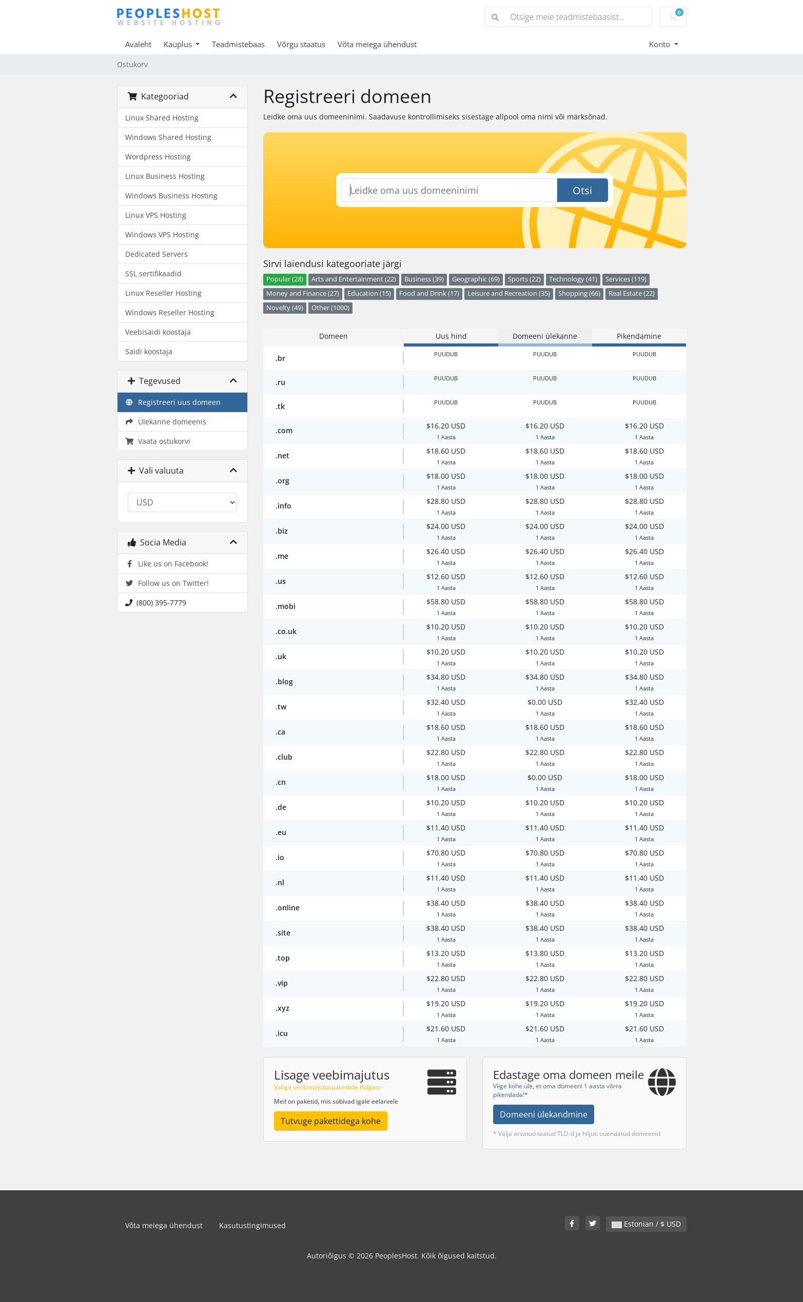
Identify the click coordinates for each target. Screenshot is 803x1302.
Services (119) (626, 279)
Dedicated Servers (156, 254)
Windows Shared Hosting (168, 137)
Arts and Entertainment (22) (353, 279)
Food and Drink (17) (429, 293)
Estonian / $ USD (646, 1224)
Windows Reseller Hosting (169, 312)
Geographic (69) (476, 279)
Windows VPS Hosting (162, 234)
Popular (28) (284, 279)
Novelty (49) (284, 307)
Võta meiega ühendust (377, 44)
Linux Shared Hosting (162, 118)
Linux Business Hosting (165, 176)
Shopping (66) (579, 293)
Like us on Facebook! (167, 563)
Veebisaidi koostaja (158, 332)
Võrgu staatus (301, 44)
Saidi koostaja (148, 351)
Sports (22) (524, 279)
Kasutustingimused (252, 1225)
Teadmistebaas (238, 44)
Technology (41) (573, 279)
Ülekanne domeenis (166, 421)
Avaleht (138, 44)
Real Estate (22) (632, 293)
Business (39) (424, 279)
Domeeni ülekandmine (543, 1114)
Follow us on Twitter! (167, 583)
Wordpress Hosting (158, 156)
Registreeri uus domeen (173, 402)
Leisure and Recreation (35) (508, 293)
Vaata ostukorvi (158, 441)
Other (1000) (330, 307)
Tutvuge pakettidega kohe (331, 1121)
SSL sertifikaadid (153, 273)
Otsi (582, 190)
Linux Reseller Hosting (163, 293)
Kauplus (179, 44)
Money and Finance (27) (302, 293)
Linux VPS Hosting (155, 215)
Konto (660, 44)
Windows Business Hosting (171, 195)
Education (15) (369, 293)
